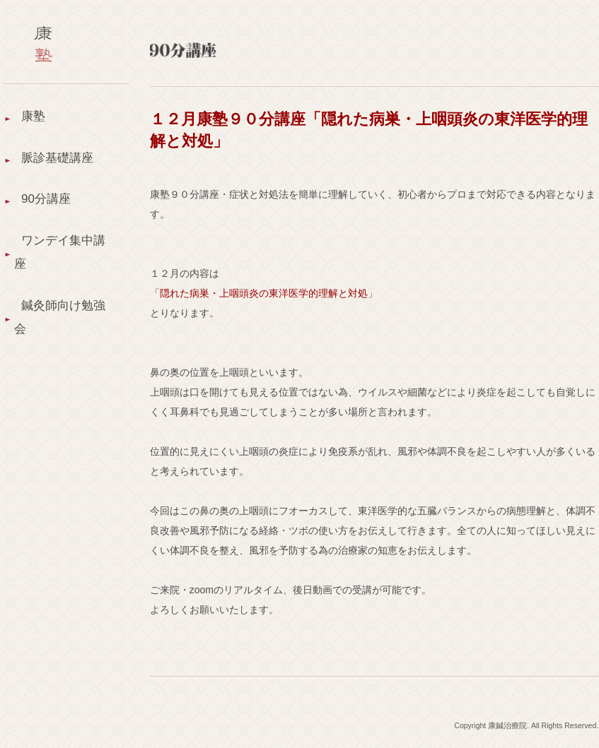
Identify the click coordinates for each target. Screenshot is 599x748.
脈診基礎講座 (59, 163)
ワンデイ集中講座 (56, 266)
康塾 (34, 117)
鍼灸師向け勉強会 (56, 336)
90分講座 (47, 208)
